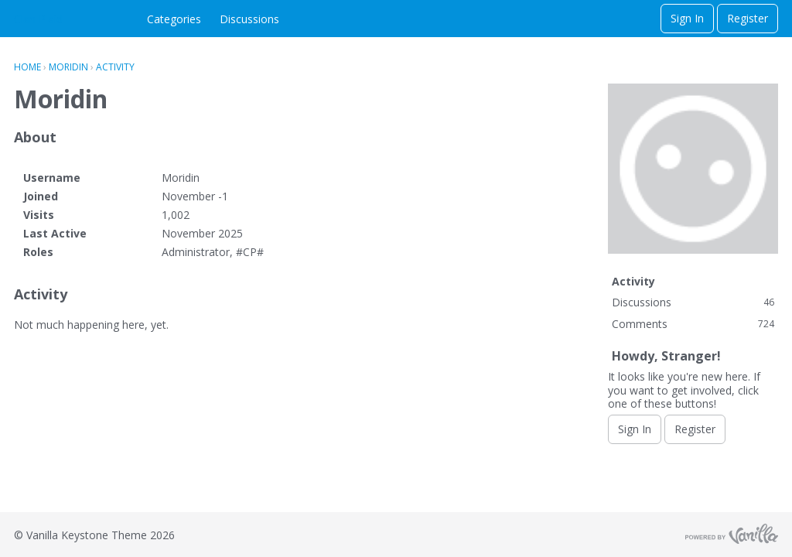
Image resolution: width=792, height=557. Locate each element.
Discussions (249, 19)
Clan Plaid (38, 19)
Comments (693, 323)
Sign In (687, 18)
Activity (633, 281)
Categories (174, 19)
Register (747, 18)
